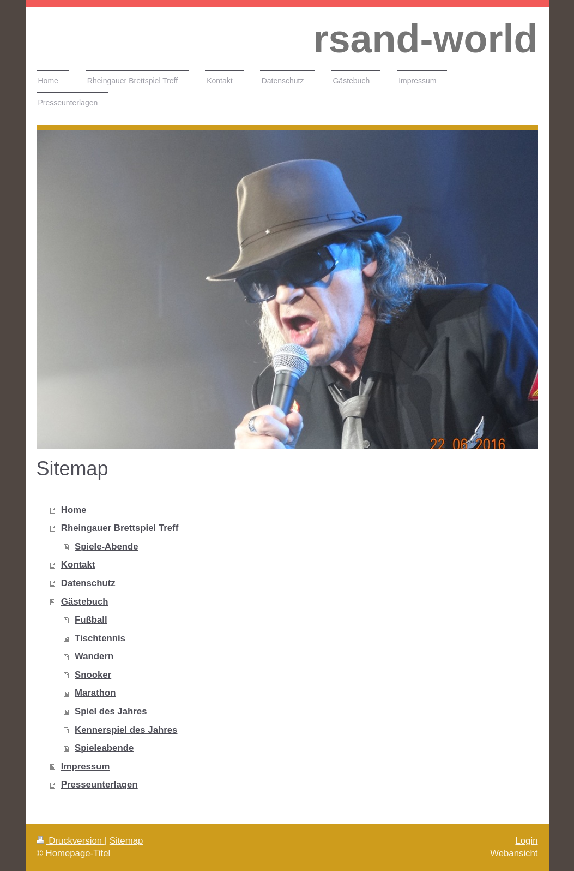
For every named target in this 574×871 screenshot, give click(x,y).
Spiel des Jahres (111, 711)
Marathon (95, 693)
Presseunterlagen (99, 784)
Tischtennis (100, 638)
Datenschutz (88, 583)
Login (526, 841)
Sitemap (126, 841)
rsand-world (425, 39)
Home (74, 510)
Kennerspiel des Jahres (126, 730)
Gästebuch (84, 601)
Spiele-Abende (106, 546)
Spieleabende (104, 748)
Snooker (93, 675)
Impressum (85, 766)
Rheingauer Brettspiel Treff (119, 528)
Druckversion (71, 841)
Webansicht (513, 853)
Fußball (91, 620)
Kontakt (78, 564)
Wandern (94, 656)
